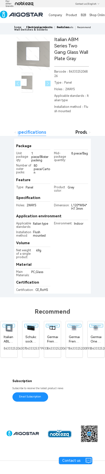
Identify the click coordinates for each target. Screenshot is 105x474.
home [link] (17, 27)
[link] (31, 29)
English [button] (94, 4)
